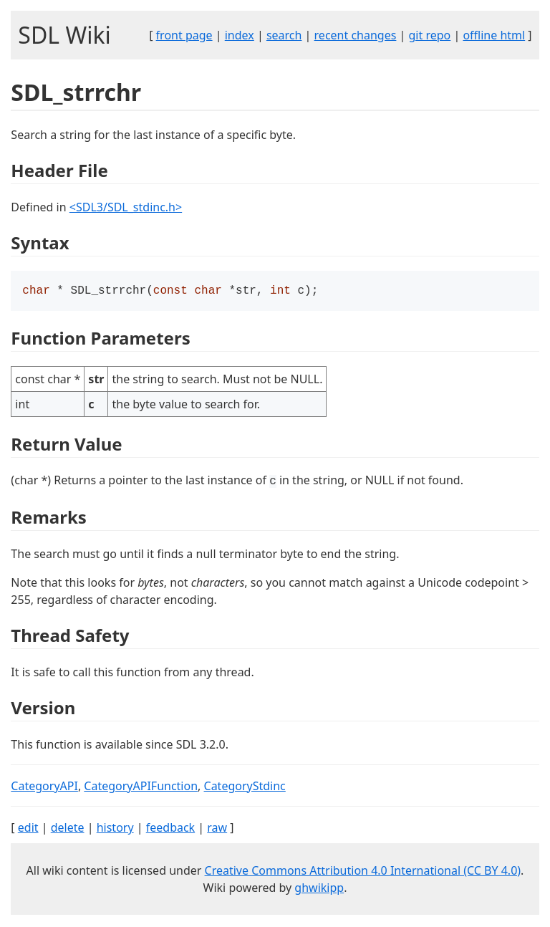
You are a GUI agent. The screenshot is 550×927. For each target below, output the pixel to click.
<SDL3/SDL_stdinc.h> (125, 207)
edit (28, 829)
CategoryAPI (44, 787)
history (115, 829)
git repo (430, 35)
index (239, 35)
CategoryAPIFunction (141, 787)
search (284, 35)
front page (184, 35)
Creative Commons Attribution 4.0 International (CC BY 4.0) (363, 872)
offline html (494, 35)
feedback (170, 829)
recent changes (355, 35)
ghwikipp (319, 889)
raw (217, 829)
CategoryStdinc (245, 787)
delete (68, 829)
